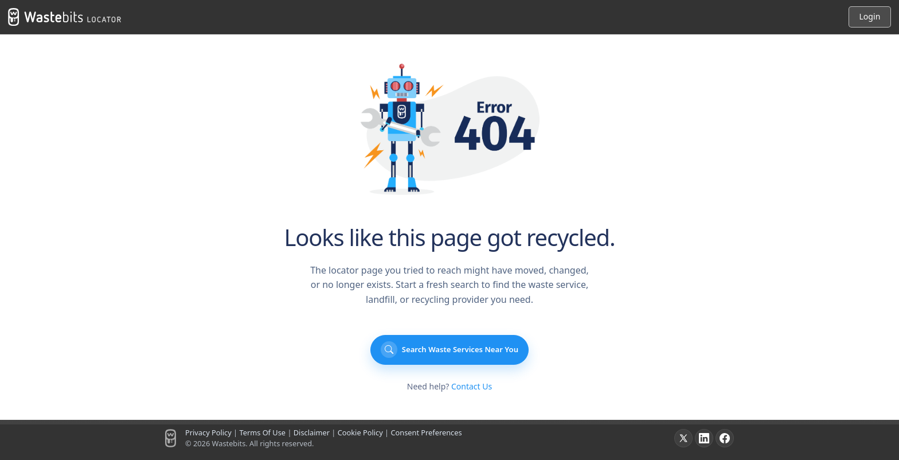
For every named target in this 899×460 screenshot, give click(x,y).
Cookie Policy (360, 432)
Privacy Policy (208, 432)
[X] (683, 438)
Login (869, 16)
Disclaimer (312, 432)
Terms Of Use (262, 432)
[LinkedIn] (704, 438)
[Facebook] (725, 438)
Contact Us (471, 386)
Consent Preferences (426, 432)
